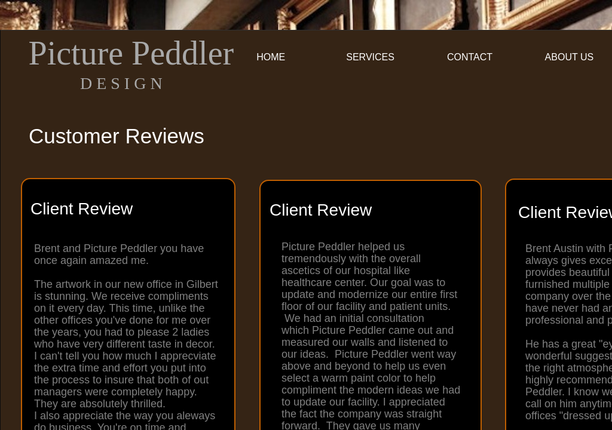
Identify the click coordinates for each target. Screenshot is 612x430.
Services (370, 57)
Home (270, 57)
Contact (469, 57)
